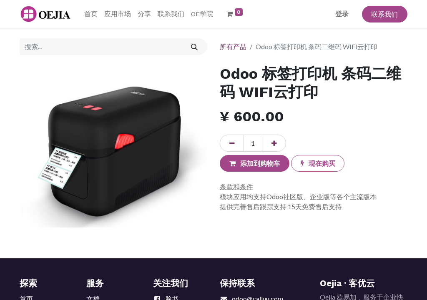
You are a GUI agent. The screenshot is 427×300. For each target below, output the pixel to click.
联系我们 (384, 14)
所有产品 (233, 46)
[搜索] (194, 46)
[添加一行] (274, 143)
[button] (254, 163)
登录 (342, 14)
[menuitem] (91, 14)
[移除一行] (232, 143)
